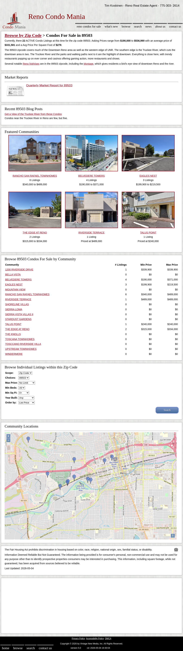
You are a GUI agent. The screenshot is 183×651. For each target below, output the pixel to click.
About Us (160, 26)
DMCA (108, 638)
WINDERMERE (14, 354)
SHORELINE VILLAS (17, 304)
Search (138, 26)
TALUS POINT (13, 324)
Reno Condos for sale (89, 26)
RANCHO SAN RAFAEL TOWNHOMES (27, 294)
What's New (111, 26)
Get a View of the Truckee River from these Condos (33, 114)
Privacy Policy (78, 638)
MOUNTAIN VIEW (15, 289)
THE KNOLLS (13, 334)
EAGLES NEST (14, 284)
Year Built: (11, 397)
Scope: (9, 372)
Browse (126, 26)
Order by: (10, 402)
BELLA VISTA (13, 274)
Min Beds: (11, 387)
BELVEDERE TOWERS (18, 279)
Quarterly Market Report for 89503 (49, 85)
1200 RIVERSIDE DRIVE (19, 269)
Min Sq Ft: (11, 392)
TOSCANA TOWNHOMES (19, 339)
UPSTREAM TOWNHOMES (20, 349)
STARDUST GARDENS (18, 319)
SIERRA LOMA (13, 309)
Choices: (10, 377)
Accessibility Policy (95, 638)
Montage (88, 63)
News (148, 26)
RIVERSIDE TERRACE (18, 299)
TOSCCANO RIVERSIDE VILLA (23, 344)
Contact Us (175, 26)
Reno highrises (31, 63)
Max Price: (11, 382)
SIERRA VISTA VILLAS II (19, 314)
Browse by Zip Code (23, 35)
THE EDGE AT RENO (17, 329)
